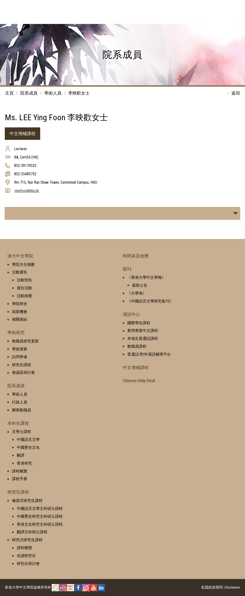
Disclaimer (233, 587)
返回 (232, 93)
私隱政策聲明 (212, 587)
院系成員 (29, 93)
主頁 (9, 93)
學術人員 (52, 93)
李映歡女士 (79, 93)
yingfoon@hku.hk (26, 190)
